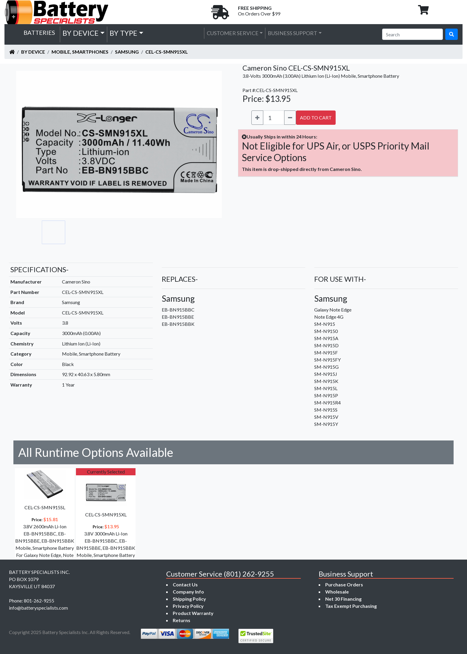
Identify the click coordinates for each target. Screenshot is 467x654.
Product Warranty (193, 613)
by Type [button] (123, 33)
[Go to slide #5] (158, 232)
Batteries (39, 32)
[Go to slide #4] (132, 232)
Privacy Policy (188, 606)
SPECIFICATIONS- (39, 269)
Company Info (188, 591)
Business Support (292, 33)
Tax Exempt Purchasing (351, 606)
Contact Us (185, 584)
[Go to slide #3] (106, 232)
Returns (181, 620)
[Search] (412, 34)
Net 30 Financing (343, 599)
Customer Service (233, 33)
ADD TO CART (316, 117)
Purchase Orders (344, 584)
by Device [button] (81, 33)
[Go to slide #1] (54, 232)
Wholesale (337, 591)
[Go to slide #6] (185, 232)
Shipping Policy (189, 599)
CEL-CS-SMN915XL (166, 51)
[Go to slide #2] (80, 232)
